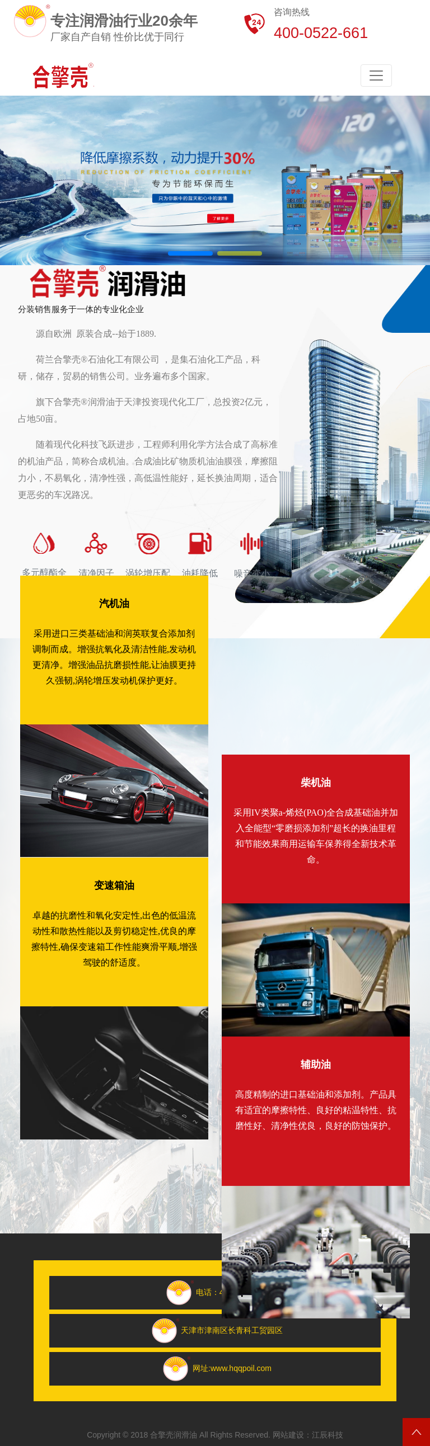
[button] (190, 253)
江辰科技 (327, 1434)
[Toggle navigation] (376, 75)
